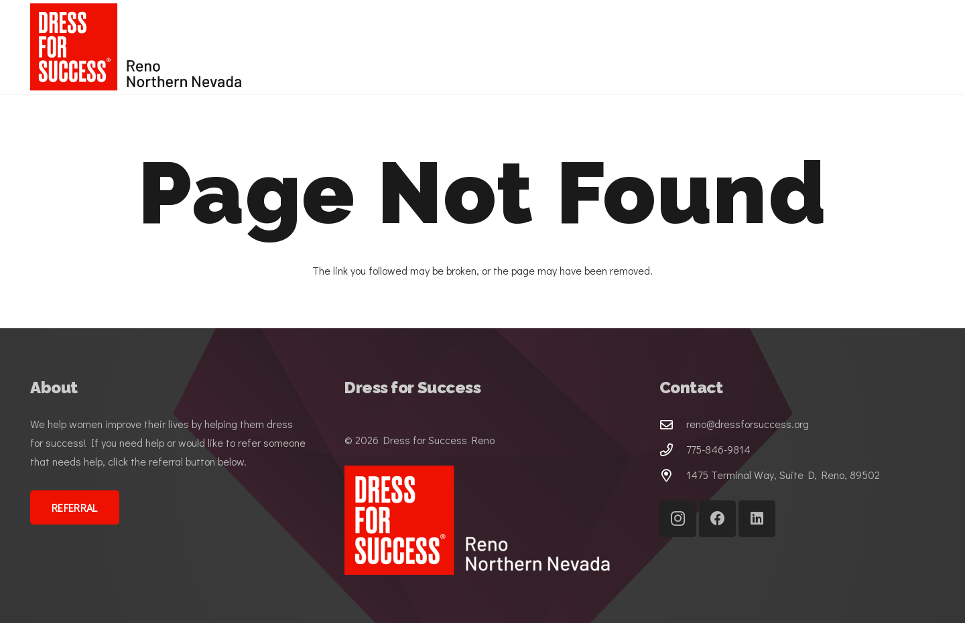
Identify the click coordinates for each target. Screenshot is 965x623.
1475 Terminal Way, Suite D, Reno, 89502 (783, 475)
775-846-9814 (718, 449)
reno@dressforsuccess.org (747, 424)
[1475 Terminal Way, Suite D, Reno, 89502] (672, 475)
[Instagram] (677, 518)
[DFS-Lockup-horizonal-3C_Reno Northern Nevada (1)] (140, 46)
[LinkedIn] (756, 518)
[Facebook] (717, 518)
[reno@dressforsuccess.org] (672, 424)
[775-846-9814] (672, 449)
